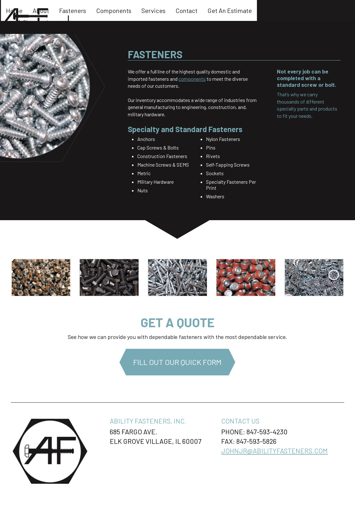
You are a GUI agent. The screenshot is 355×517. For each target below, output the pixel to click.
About (121, 10)
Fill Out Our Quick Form (177, 362)
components (192, 79)
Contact (267, 10)
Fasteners (153, 10)
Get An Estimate (310, 10)
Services (234, 10)
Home (95, 10)
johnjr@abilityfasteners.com (274, 450)
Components (194, 10)
